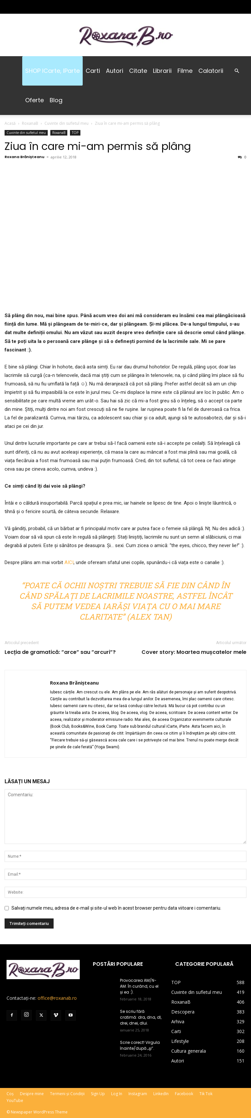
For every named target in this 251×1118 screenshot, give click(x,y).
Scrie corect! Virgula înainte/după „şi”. (140, 1045)
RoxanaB (30, 123)
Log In (116, 1093)
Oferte (34, 100)
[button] (236, 71)
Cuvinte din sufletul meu (66, 123)
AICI (69, 562)
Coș (10, 1093)
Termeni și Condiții (67, 1093)
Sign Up (98, 1093)
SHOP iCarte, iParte (52, 71)
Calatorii (210, 71)
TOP (75, 132)
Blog (56, 100)
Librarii (162, 71)
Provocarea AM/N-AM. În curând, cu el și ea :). (139, 986)
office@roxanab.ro (57, 998)
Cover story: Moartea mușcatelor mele (194, 652)
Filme (184, 71)
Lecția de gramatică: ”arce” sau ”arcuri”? (60, 652)
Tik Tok (205, 1093)
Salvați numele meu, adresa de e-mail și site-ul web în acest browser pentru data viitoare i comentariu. (116, 908)
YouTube (15, 1100)
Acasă (10, 123)
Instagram (137, 1093)
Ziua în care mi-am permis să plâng (98, 146)
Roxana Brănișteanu (24, 156)
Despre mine (32, 1093)
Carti (93, 71)
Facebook (184, 1093)
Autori (114, 71)
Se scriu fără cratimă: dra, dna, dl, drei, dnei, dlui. (140, 1017)
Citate (138, 71)
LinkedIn (161, 1093)
